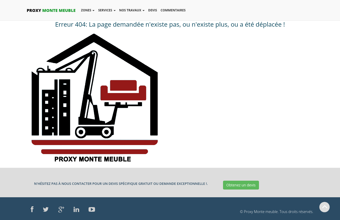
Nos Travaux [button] (132, 11)
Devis (152, 10)
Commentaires (173, 10)
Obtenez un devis (241, 185)
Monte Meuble (51, 10)
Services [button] (107, 11)
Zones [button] (88, 11)
